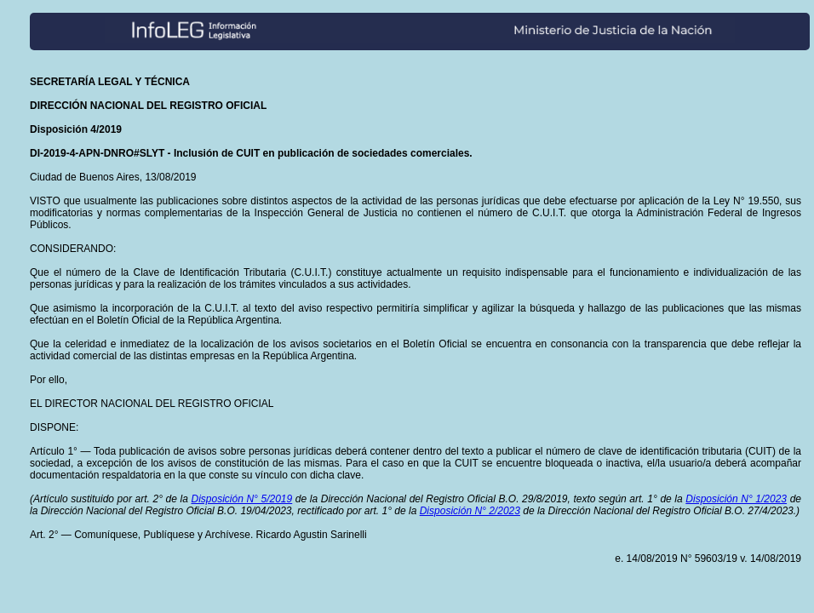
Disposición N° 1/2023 (736, 499)
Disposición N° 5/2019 (241, 499)
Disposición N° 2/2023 (470, 511)
